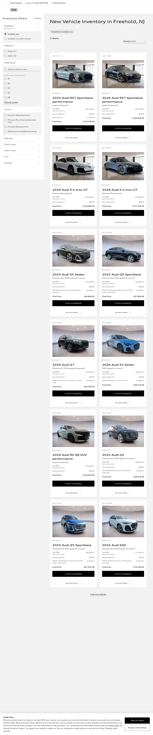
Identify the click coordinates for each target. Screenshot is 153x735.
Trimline (22, 109)
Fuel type (22, 163)
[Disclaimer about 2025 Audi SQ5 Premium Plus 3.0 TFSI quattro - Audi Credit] (143, 561)
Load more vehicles (98, 594)
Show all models (11, 102)
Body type (22, 138)
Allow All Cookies (137, 720)
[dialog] (76, 724)
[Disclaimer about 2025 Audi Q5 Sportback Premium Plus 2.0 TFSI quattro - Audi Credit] (143, 290)
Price (22, 156)
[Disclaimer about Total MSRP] (143, 109)
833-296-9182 (41, 3)
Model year (22, 45)
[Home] (14, 10)
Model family (22, 62)
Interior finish (22, 150)
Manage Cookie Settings (137, 728)
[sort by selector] (135, 41)
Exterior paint (22, 144)
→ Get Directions (59, 3)
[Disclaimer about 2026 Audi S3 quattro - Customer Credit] (143, 380)
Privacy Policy (114, 725)
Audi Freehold (16, 3)
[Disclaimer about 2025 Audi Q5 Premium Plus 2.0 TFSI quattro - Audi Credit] (143, 471)
